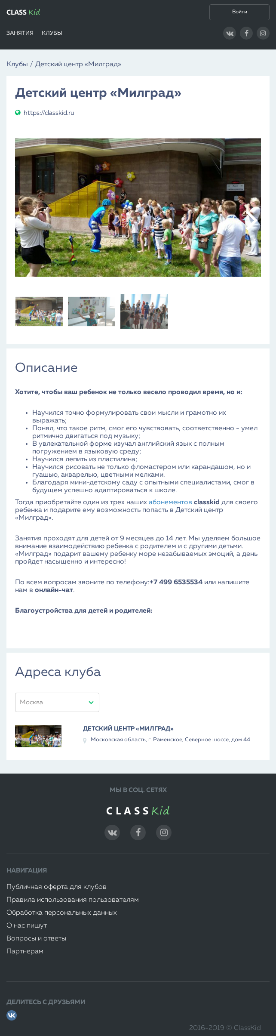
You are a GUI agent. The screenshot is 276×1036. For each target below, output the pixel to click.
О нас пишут (26, 925)
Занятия (20, 33)
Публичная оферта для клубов (56, 887)
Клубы (52, 33)
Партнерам (24, 951)
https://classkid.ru (44, 112)
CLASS (23, 12)
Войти (239, 12)
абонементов (170, 502)
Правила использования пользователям (72, 900)
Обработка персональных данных (61, 913)
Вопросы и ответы (36, 938)
